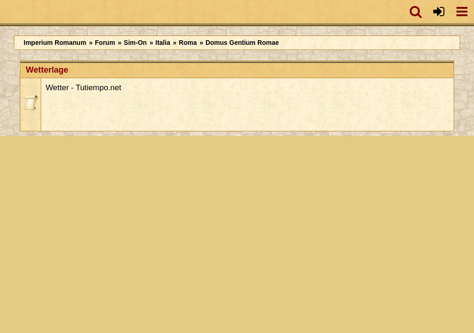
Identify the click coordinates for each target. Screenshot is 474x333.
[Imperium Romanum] (5, 11)
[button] (415, 11)
